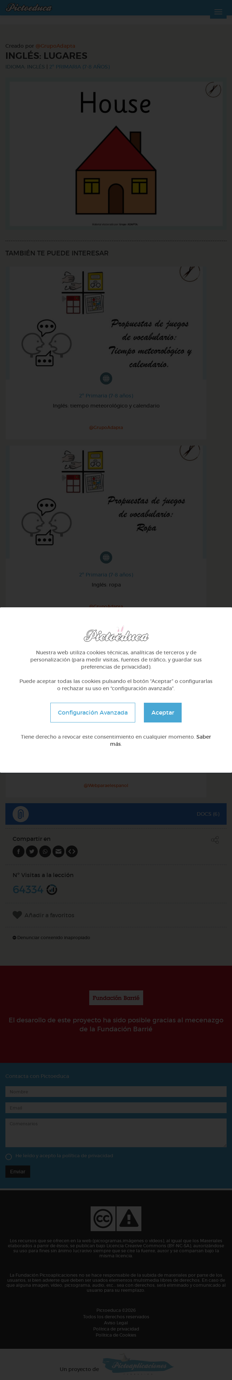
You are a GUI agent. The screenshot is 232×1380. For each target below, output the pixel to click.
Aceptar (162, 712)
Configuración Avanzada (93, 712)
